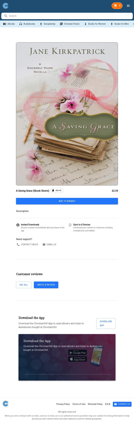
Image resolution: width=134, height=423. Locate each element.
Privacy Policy (63, 404)
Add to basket (67, 201)
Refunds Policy (95, 404)
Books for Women (95, 24)
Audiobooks (27, 24)
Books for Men (120, 24)
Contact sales (27, 244)
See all (23, 285)
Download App (106, 323)
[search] (70, 15)
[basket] (117, 5)
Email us (50, 244)
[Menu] (128, 5)
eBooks (9, 24)
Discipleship (48, 24)
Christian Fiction (70, 24)
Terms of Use (78, 404)
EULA (107, 404)
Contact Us (122, 404)
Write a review (46, 285)
